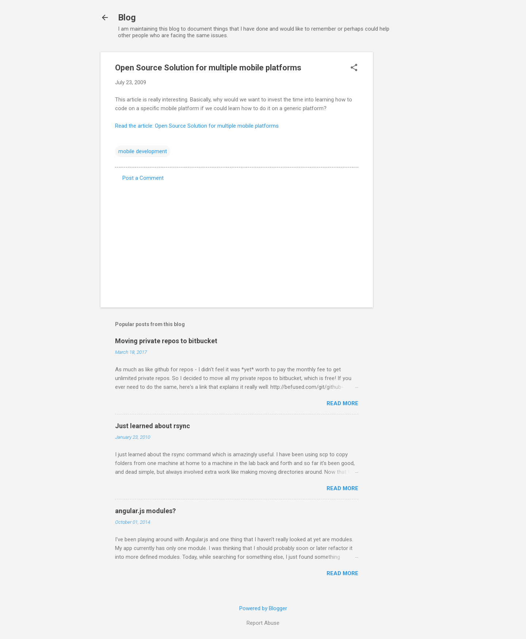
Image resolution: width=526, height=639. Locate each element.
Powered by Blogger (263, 608)
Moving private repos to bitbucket (166, 341)
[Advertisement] (402, 161)
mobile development (142, 151)
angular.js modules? (145, 511)
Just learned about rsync (152, 426)
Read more (342, 403)
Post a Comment (143, 178)
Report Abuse (263, 623)
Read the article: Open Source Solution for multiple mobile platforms (197, 126)
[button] (354, 68)
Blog (127, 17)
